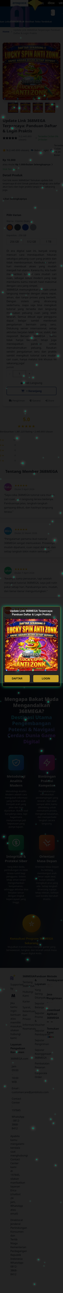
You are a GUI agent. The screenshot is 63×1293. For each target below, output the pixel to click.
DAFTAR (17, 678)
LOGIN (46, 678)
